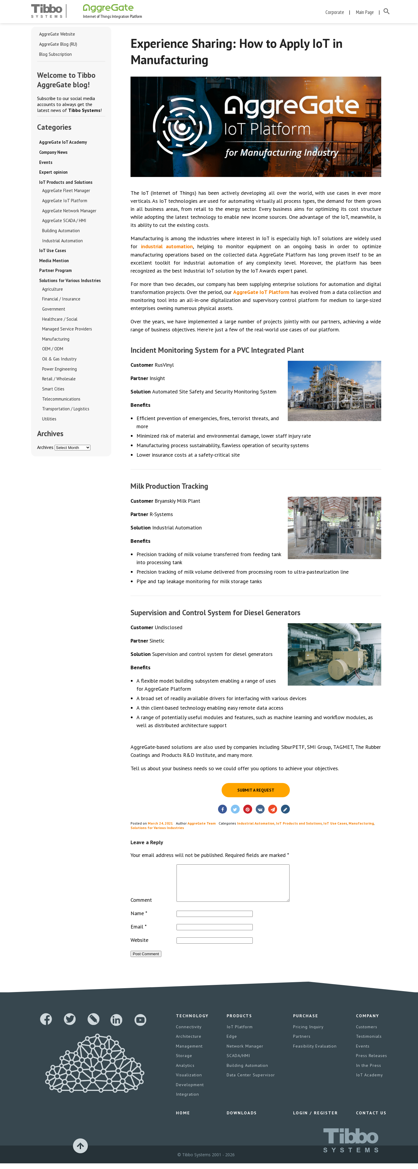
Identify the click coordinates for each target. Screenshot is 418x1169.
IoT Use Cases (52, 252)
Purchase (305, 1023)
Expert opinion (53, 173)
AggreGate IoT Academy (62, 143)
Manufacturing (54, 342)
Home (183, 1118)
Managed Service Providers (67, 332)
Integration (187, 1100)
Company (367, 1023)
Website (139, 947)
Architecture (188, 1043)
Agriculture (51, 291)
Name (139, 920)
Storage (184, 1062)
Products (239, 1023)
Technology (192, 1023)
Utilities (48, 422)
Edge (232, 1043)
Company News (53, 153)
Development (190, 1091)
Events (46, 163)
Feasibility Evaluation (314, 1053)
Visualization (189, 1081)
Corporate (335, 12)
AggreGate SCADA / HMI (63, 222)
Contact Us (371, 1118)
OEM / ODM (52, 352)
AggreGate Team (201, 823)
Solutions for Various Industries (69, 283)
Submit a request (255, 790)
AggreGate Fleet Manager (65, 192)
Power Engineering (59, 372)
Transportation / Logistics (64, 412)
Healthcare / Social (59, 322)
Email (139, 934)
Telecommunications (60, 402)
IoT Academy (369, 1081)
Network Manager (245, 1053)
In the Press (368, 1072)
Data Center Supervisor (251, 1081)
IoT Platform (240, 1034)
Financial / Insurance (60, 301)
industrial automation (167, 246)
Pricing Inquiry (308, 1034)
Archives (45, 451)
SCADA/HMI (238, 1062)
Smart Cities (52, 392)
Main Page (365, 12)
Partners (301, 1043)
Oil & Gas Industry (58, 362)
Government (53, 311)
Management (189, 1053)
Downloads (242, 1118)
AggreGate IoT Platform (63, 202)
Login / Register (315, 1118)
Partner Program (55, 273)
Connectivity (188, 1034)
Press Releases (371, 1062)
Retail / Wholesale (58, 382)
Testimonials (368, 1043)
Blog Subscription (54, 55)
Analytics (185, 1072)
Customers (366, 1034)
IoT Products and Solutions (65, 183)
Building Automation (59, 232)
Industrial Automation (61, 242)
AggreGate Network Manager (68, 212)
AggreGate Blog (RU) (58, 45)
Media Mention (54, 262)
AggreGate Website (56, 34)
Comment (141, 907)
